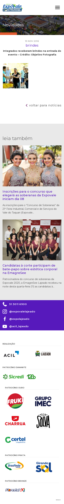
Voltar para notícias (45, 105)
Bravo (58, 500)
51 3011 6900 (18, 304)
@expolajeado (19, 318)
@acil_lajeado (19, 326)
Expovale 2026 (13, 7)
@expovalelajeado (22, 311)
